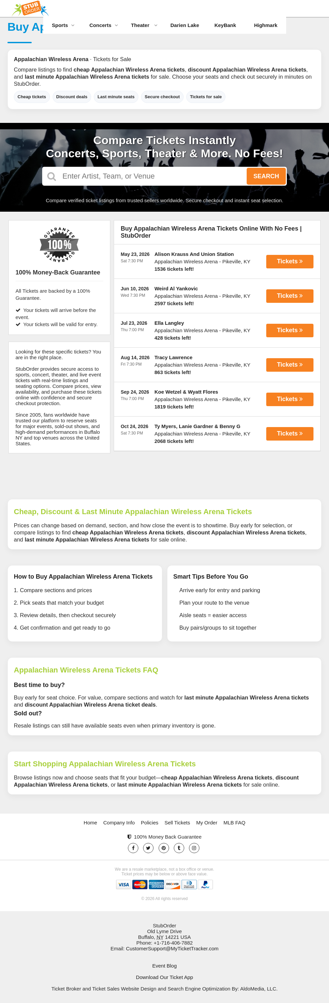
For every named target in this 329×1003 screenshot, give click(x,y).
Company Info (119, 822)
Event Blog (164, 966)
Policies (150, 822)
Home (90, 822)
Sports (63, 25)
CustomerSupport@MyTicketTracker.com (172, 948)
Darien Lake (184, 25)
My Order (206, 822)
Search (266, 176)
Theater (144, 25)
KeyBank (225, 25)
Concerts (103, 25)
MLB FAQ (234, 822)
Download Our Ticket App (164, 977)
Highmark (265, 25)
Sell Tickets (177, 822)
